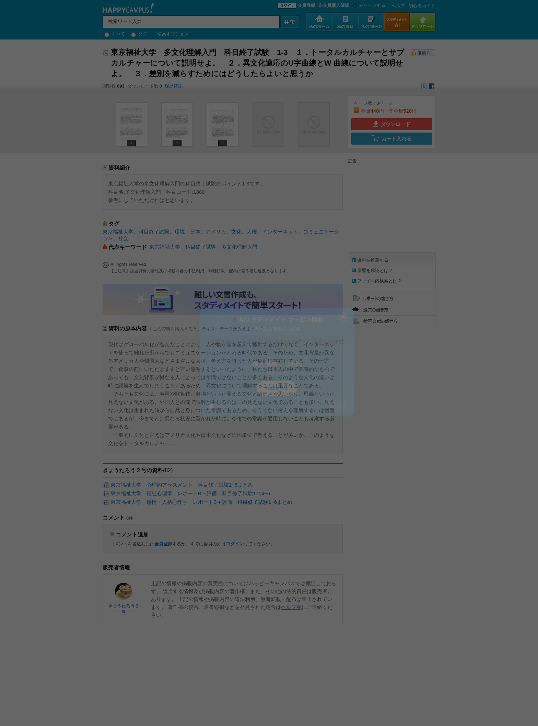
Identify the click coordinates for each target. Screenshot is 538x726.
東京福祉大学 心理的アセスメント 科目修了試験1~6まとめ (181, 485)
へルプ (398, 5)
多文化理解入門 (239, 247)
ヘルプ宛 (291, 607)
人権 (252, 232)
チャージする (368, 5)
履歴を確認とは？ (375, 270)
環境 (180, 232)
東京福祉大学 (118, 232)
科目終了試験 (154, 232)
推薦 (421, 52)
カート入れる (391, 138)
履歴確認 (174, 86)
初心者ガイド (422, 5)
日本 (195, 232)
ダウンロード (391, 124)
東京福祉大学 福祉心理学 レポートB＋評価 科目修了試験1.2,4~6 (190, 493)
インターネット (280, 232)
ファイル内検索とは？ (379, 280)
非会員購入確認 (333, 5)
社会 (123, 238)
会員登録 (306, 5)
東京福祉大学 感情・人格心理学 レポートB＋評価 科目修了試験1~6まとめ (201, 502)
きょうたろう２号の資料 (133, 470)
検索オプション (172, 33)
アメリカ (216, 232)
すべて (114, 33)
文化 (236, 232)
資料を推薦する (372, 260)
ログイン (235, 543)
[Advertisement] (391, 207)
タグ (139, 33)
